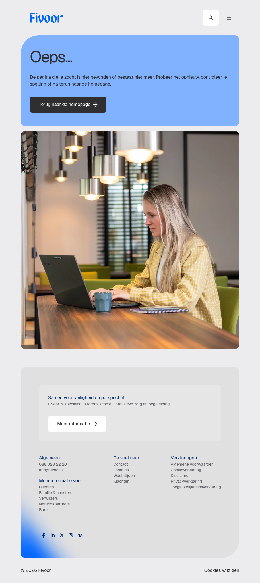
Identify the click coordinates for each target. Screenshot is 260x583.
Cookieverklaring (186, 469)
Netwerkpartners (54, 504)
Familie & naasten (55, 492)
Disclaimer (180, 475)
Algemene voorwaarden (192, 464)
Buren (44, 509)
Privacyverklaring (186, 481)
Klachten (122, 481)
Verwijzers (48, 498)
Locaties (121, 469)
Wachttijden (124, 475)
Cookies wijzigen (221, 570)
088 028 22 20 (53, 464)
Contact (121, 464)
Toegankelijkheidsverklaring (196, 487)
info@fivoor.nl (51, 469)
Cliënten (46, 487)
